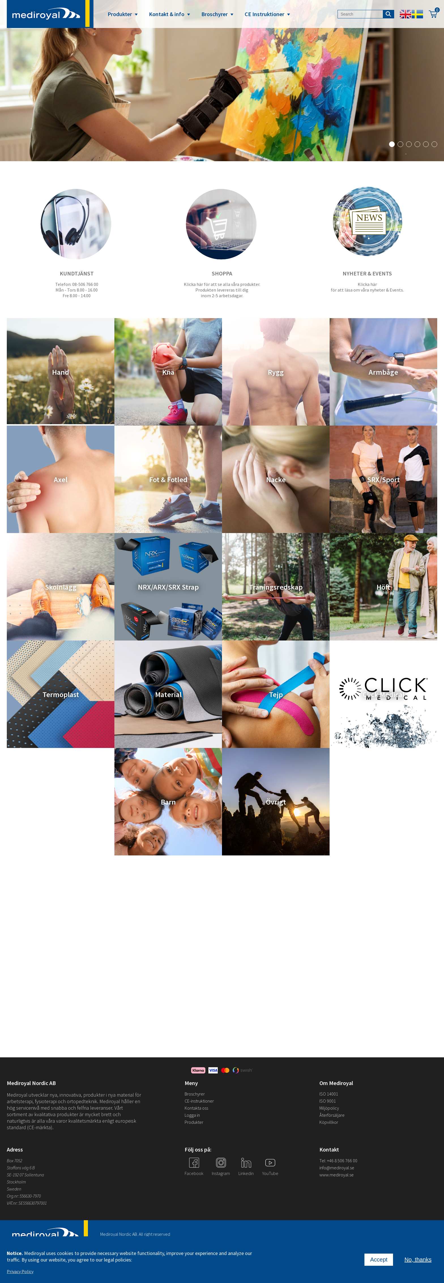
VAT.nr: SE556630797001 (27, 1203)
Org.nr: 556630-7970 (24, 1196)
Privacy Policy (20, 1271)
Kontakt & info (166, 14)
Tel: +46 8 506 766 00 (338, 1160)
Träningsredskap (276, 587)
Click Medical (383, 694)
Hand (60, 372)
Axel (60, 479)
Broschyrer (214, 14)
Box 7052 (14, 1160)
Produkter (120, 14)
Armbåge (383, 372)
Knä (168, 372)
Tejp (276, 694)
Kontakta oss (196, 1108)
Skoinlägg (60, 587)
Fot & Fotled (168, 479)
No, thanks (418, 1259)
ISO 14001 (328, 1094)
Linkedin (246, 1173)
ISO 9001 (327, 1101)
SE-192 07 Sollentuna (25, 1175)
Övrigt (276, 802)
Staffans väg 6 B (21, 1167)
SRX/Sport (383, 479)
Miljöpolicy (329, 1108)
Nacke (276, 479)
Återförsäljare (332, 1115)
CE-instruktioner (199, 1101)
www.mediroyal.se (336, 1175)
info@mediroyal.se (336, 1167)
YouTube (270, 1173)
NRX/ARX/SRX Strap (168, 587)
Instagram (221, 1173)
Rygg (276, 372)
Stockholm (16, 1182)
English (405, 14)
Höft (383, 587)
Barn (168, 802)
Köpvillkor (328, 1122)
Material (168, 694)
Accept (378, 1259)
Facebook (194, 1173)
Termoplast (60, 694)
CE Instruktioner (264, 14)
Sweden (14, 1189)
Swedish (417, 14)
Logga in (192, 1115)
